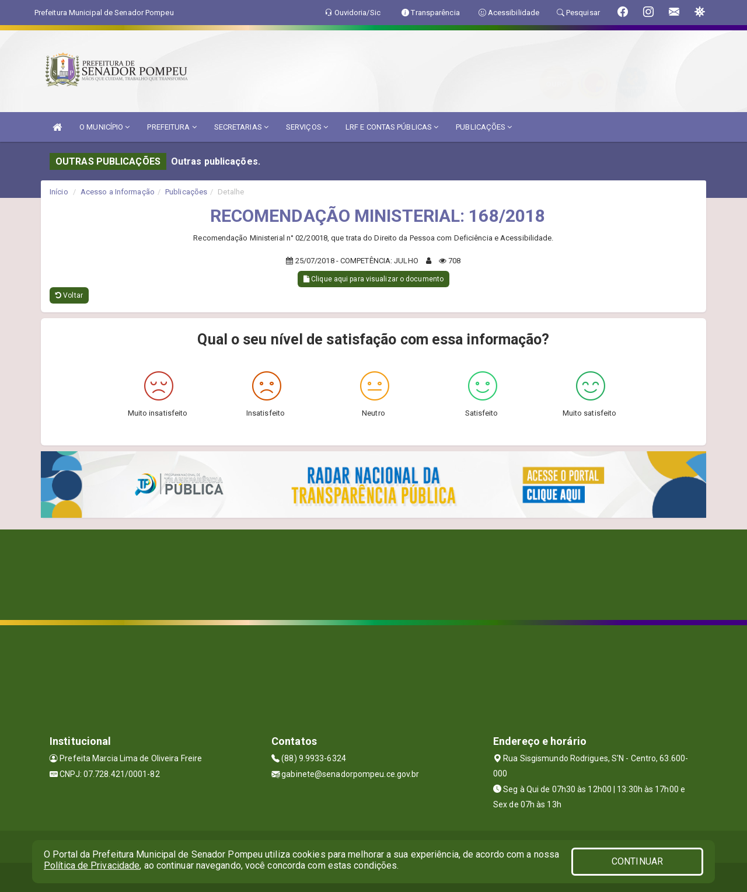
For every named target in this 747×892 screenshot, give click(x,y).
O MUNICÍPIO (104, 127)
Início (59, 191)
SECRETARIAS (241, 127)
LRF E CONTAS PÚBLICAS (391, 127)
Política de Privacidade (91, 865)
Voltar (69, 295)
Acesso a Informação (118, 191)
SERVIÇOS (307, 127)
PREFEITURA (171, 127)
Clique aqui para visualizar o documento (373, 279)
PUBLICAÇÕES (484, 127)
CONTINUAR (637, 861)
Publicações (186, 191)
